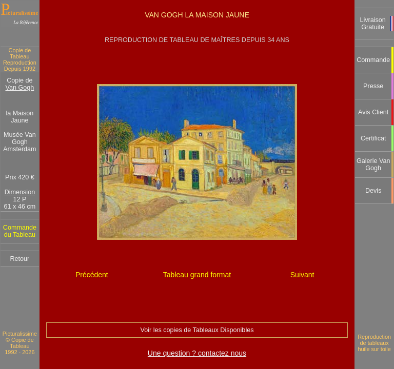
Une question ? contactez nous (197, 353)
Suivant (302, 275)
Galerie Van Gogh (373, 164)
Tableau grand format (197, 275)
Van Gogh (20, 87)
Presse (373, 86)
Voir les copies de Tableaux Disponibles (196, 330)
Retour (19, 258)
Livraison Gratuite (372, 23)
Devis (373, 190)
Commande (373, 60)
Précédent (91, 275)
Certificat (373, 138)
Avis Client (373, 112)
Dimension (20, 192)
